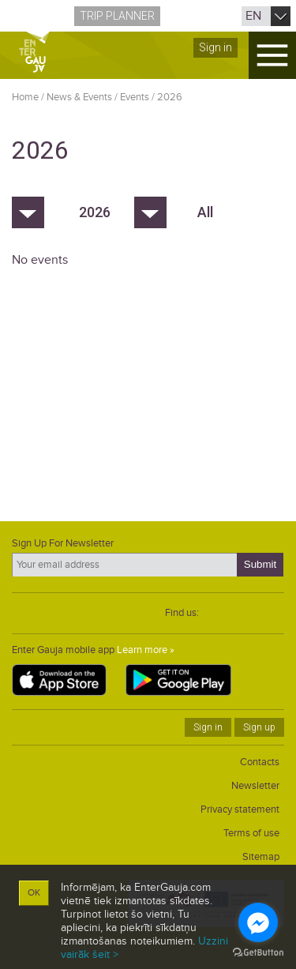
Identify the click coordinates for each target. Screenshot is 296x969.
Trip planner (117, 15)
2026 (169, 97)
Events (134, 97)
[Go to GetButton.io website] (258, 953)
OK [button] (34, 893)
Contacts (259, 762)
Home (25, 97)
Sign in (215, 47)
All (205, 212)
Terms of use (251, 833)
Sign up (259, 727)
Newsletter (255, 785)
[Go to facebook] (258, 922)
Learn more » (145, 650)
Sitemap (260, 857)
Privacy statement (239, 809)
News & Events (79, 97)
